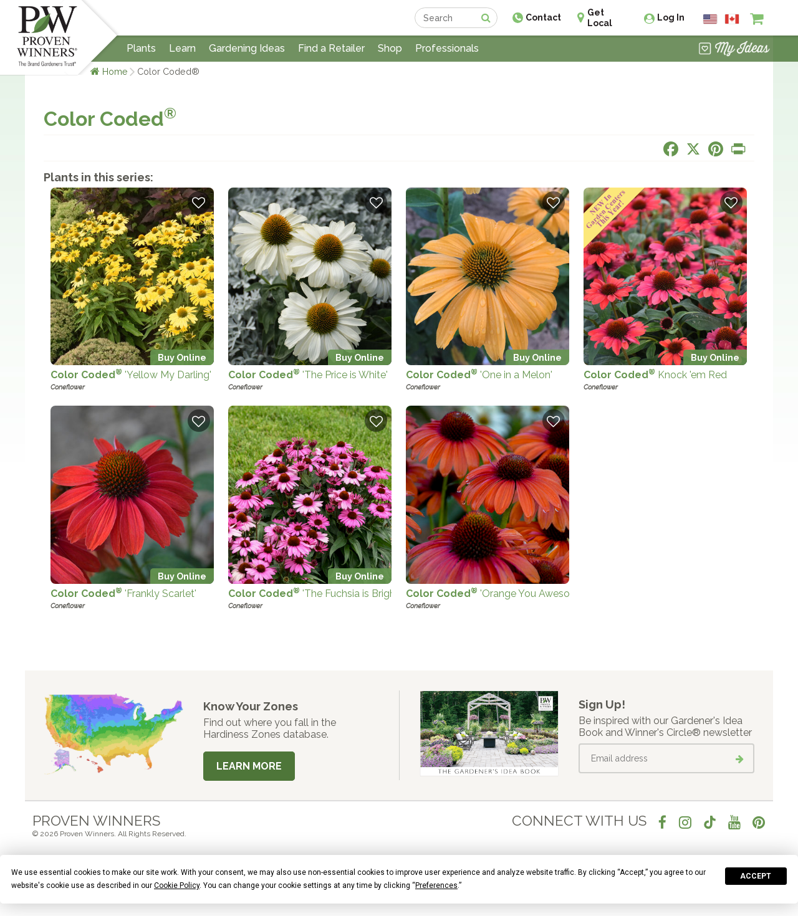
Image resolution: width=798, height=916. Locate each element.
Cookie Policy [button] (177, 885)
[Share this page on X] (693, 149)
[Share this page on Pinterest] (715, 149)
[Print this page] (738, 149)
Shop (390, 48)
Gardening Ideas (247, 48)
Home (115, 71)
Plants (141, 48)
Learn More (249, 766)
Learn (182, 48)
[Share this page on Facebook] (671, 149)
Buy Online (182, 357)
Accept (755, 876)
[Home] (47, 37)
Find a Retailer (331, 48)
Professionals (447, 48)
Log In (671, 17)
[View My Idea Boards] (734, 50)
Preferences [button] (436, 885)
